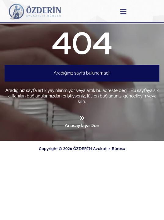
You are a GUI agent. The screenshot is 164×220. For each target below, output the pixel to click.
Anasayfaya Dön (82, 126)
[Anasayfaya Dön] (82, 118)
